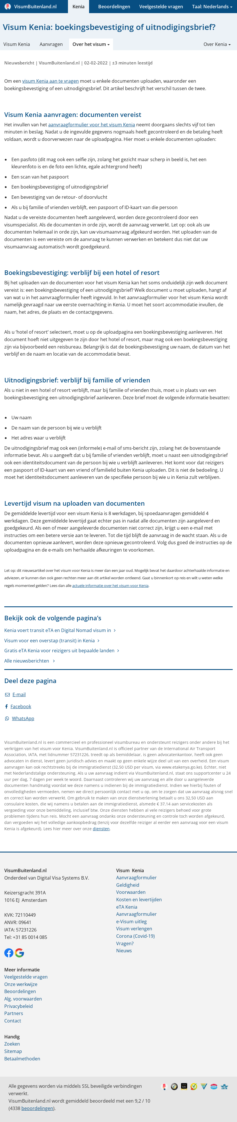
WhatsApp (19, 718)
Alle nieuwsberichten (27, 661)
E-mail (15, 694)
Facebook (18, 706)
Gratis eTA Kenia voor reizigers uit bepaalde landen (59, 650)
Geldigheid (127, 885)
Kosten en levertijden (139, 899)
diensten (101, 828)
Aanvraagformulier (136, 877)
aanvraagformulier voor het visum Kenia (91, 124)
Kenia (79, 6)
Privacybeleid (18, 1006)
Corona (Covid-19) (135, 936)
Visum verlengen (134, 928)
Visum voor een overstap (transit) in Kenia (49, 640)
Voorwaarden (131, 892)
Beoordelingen (114, 6)
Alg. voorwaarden (23, 999)
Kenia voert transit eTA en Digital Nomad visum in (57, 630)
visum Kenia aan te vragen (50, 81)
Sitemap (13, 1051)
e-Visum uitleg (131, 921)
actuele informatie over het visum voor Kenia (110, 585)
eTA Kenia (126, 907)
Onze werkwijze (20, 984)
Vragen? (125, 943)
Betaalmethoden (22, 1059)
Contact (12, 1021)
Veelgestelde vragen (161, 6)
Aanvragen (51, 44)
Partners (13, 1013)
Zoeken (12, 1044)
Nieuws (124, 950)
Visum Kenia (16, 44)
